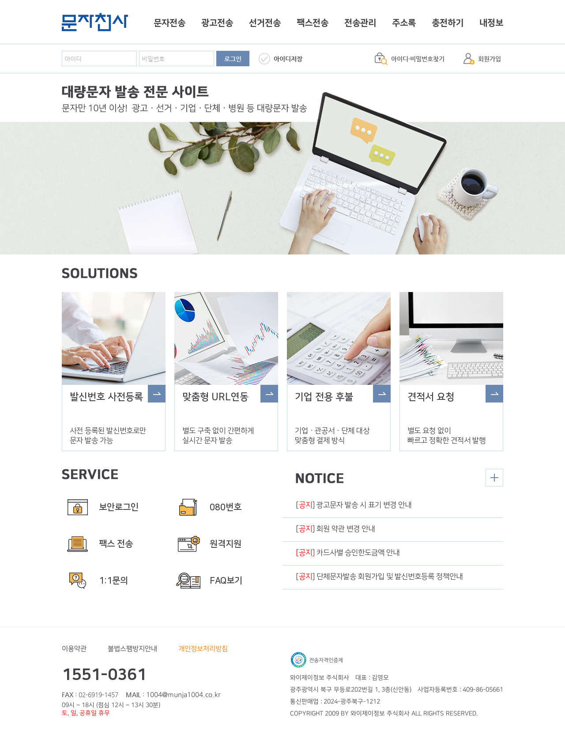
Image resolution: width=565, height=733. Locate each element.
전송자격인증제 (317, 660)
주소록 (404, 23)
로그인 (232, 58)
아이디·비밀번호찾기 (417, 58)
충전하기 (447, 23)
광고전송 (217, 23)
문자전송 (169, 23)
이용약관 (74, 649)
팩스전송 (312, 23)
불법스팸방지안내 (132, 649)
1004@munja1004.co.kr (183, 694)
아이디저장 (288, 58)
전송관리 (360, 23)
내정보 (491, 23)
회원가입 (489, 58)
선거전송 (265, 23)
